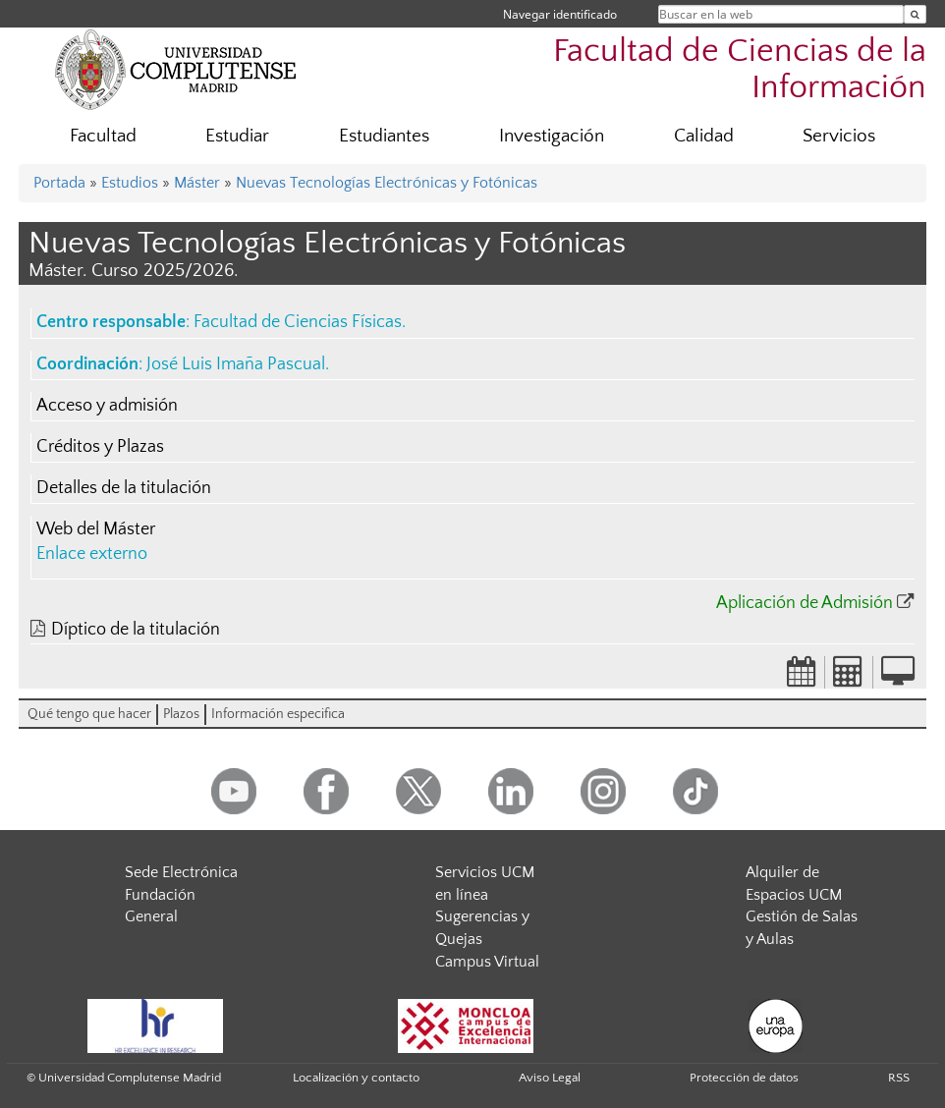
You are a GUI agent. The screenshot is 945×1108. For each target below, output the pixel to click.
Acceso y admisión (107, 406)
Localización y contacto (356, 1077)
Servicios (839, 136)
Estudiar (237, 136)
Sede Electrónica (181, 872)
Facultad (103, 136)
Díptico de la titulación (135, 629)
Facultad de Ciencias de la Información (739, 69)
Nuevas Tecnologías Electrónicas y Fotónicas (386, 183)
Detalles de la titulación (123, 488)
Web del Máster (95, 529)
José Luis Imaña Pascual (235, 364)
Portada (59, 183)
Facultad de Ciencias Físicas (298, 322)
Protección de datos (744, 1077)
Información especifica (278, 714)
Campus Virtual (487, 961)
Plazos (181, 714)
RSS (899, 1077)
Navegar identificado (560, 14)
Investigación (551, 136)
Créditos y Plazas (100, 447)
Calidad (704, 136)
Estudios (129, 183)
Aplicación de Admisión (804, 603)
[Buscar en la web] (915, 14)
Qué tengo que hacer (89, 714)
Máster (197, 183)
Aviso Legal (550, 1077)
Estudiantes (384, 136)
